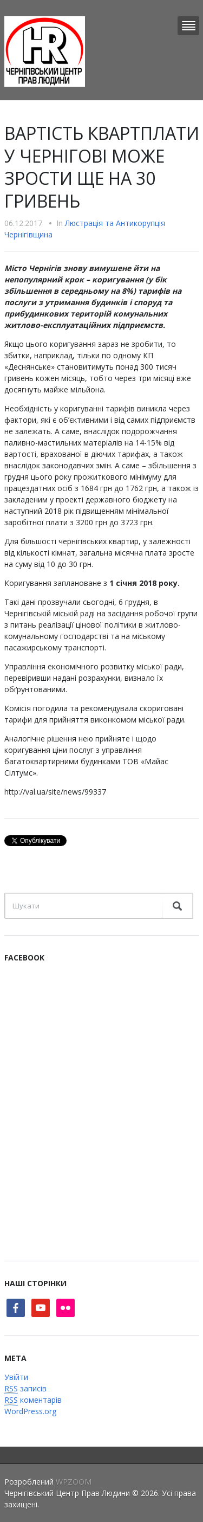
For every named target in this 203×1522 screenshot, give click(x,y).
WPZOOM (73, 1481)
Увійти (16, 1377)
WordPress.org (30, 1411)
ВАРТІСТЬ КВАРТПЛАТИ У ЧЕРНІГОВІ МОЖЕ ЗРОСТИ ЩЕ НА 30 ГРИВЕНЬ (101, 166)
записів (25, 1388)
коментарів (33, 1400)
